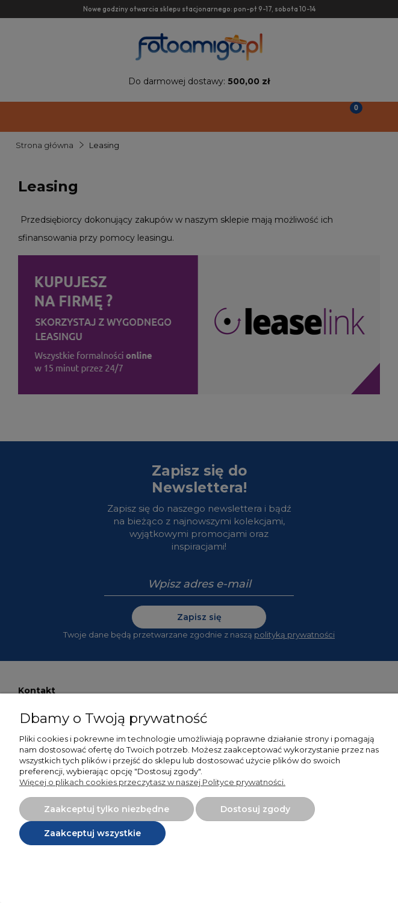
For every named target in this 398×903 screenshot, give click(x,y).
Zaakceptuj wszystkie (92, 833)
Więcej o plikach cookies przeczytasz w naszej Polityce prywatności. (152, 782)
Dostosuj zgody (255, 809)
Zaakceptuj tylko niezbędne (106, 809)
